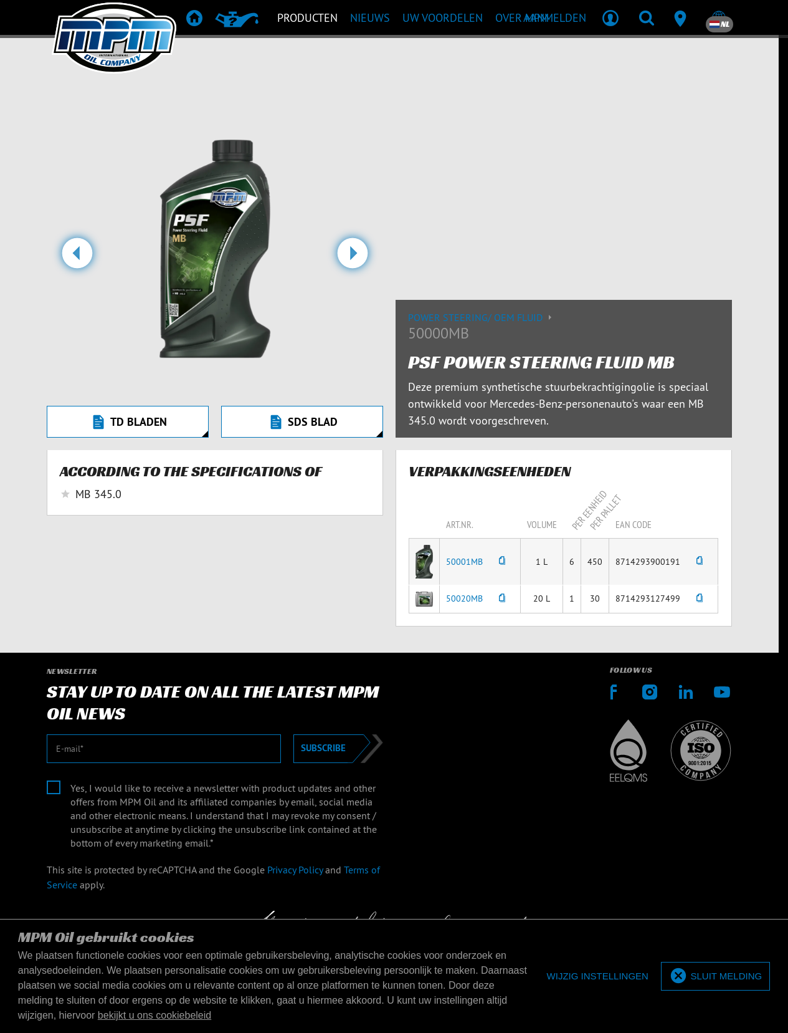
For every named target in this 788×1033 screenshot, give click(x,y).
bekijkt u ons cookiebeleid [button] (154, 1015)
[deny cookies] (598, 976)
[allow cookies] (715, 976)
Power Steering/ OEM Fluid (481, 317)
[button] (77, 258)
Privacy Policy (295, 869)
